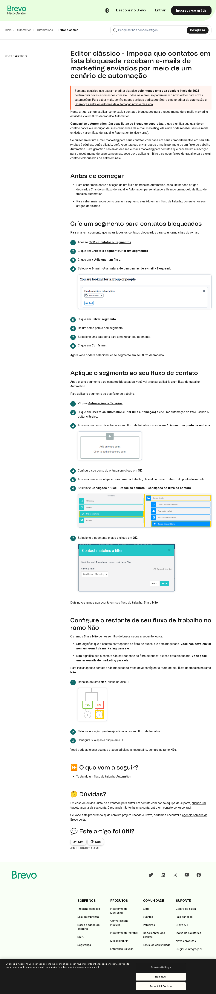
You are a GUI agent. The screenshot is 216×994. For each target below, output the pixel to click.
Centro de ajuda (186, 908)
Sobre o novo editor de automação (181, 99)
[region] (108, 976)
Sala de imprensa (88, 916)
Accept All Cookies (161, 986)
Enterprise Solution (122, 948)
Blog (146, 908)
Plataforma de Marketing (119, 910)
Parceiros (149, 924)
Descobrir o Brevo (131, 10)
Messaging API (119, 940)
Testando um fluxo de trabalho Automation (103, 776)
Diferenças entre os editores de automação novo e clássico (114, 104)
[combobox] (161, 30)
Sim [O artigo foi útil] (80, 841)
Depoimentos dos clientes (154, 934)
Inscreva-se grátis (191, 10)
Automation (24, 30)
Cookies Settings (161, 967)
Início (8, 30)
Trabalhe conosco (88, 908)
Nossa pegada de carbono (88, 926)
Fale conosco (184, 916)
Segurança (84, 944)
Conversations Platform (119, 922)
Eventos (148, 916)
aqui (188, 807)
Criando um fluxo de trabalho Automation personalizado (127, 189)
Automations (44, 30)
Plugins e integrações (189, 949)
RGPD (81, 936)
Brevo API (182, 924)
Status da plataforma (188, 932)
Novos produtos (186, 941)
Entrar (160, 10)
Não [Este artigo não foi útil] (98, 841)
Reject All (160, 976)
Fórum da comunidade (157, 944)
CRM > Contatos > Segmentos (110, 242)
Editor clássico (68, 30)
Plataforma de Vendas (124, 932)
